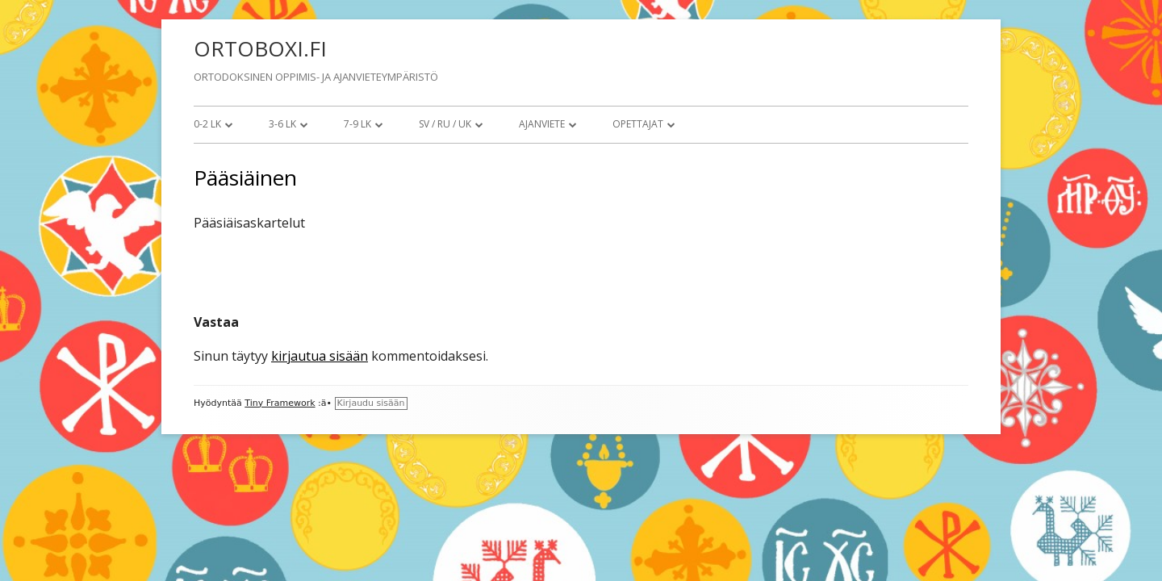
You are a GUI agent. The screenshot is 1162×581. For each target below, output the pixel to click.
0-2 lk (207, 124)
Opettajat (637, 124)
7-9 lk (357, 124)
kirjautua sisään (319, 356)
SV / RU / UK (445, 124)
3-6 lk (282, 124)
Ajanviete (542, 124)
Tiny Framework (280, 403)
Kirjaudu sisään (371, 403)
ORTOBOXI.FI (260, 48)
